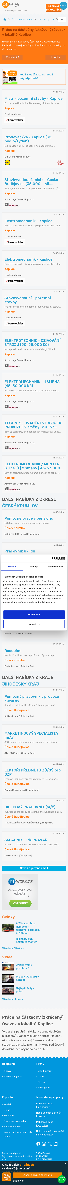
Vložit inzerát (45, 1071)
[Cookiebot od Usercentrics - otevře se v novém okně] (52, 558)
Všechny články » (13, 948)
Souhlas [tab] (12, 566)
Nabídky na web (12, 1126)
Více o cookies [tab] (56, 566)
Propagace (44, 1087)
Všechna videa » (12, 999)
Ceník (41, 1076)
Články (7, 1071)
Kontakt (8, 1104)
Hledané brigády (13, 1076)
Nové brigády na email (34, 868)
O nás (7, 1110)
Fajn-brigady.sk (44, 1134)
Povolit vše (34, 614)
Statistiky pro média (15, 1121)
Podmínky (9, 1115)
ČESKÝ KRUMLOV (20, 505)
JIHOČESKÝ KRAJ (20, 684)
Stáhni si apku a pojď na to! (37, 1175)
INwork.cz (41, 1116)
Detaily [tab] (34, 566)
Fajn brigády (43, 1107)
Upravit (34, 624)
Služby (41, 1082)
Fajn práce (42, 1125)
